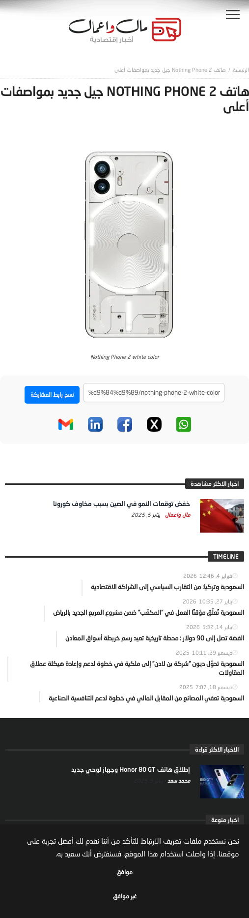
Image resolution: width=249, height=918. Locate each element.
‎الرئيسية (241, 69)
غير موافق (125, 896)
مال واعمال (177, 514)
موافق (124, 872)
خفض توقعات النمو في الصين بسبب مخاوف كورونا (121, 503)
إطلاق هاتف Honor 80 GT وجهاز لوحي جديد (130, 769)
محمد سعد (178, 780)
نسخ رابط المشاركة (52, 394)
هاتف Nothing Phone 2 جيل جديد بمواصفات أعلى (170, 69)
